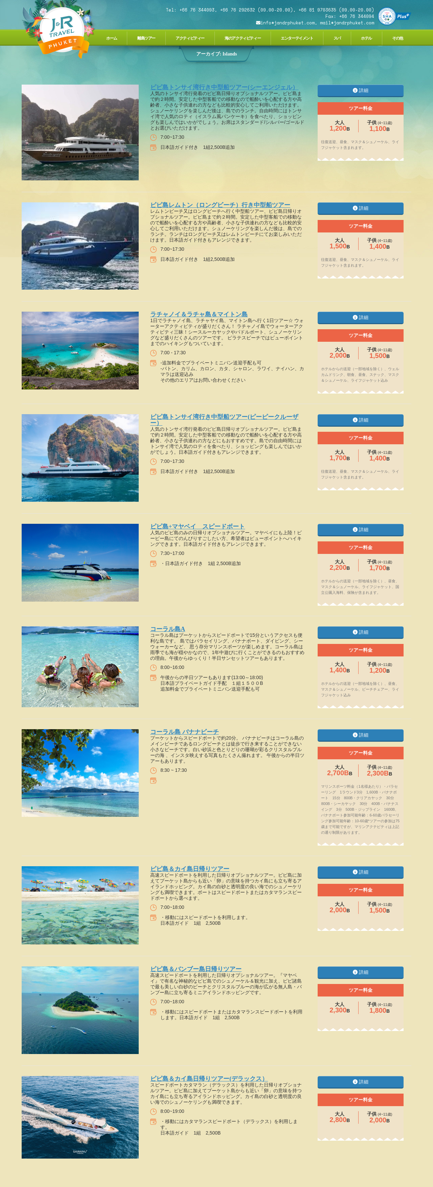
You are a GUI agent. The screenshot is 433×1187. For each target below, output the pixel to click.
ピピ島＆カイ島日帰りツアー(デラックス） (209, 1078)
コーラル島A (167, 629)
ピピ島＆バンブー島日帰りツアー (196, 969)
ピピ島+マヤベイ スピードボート (197, 526)
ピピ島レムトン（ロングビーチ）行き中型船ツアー (220, 205)
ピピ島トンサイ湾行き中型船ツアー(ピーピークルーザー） (224, 419)
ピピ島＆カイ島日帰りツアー (189, 869)
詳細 (360, 90)
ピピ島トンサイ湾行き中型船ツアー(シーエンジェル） (224, 87)
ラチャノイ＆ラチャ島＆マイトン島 (199, 314)
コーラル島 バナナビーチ (184, 732)
